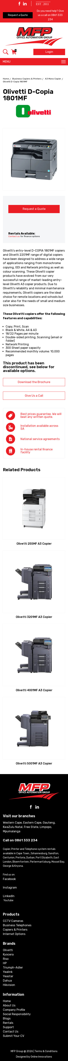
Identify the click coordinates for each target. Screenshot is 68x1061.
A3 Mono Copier (53, 79)
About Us (9, 1005)
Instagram (10, 887)
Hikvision (9, 985)
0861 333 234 (26, 840)
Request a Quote (18, 15)
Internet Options (14, 934)
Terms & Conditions (46, 1051)
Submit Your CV (13, 1036)
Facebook (9, 879)
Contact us (14, 236)
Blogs (7, 1018)
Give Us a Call (34, 395)
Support (8, 1027)
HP (5, 963)
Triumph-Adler (13, 967)
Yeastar (8, 976)
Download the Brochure (34, 382)
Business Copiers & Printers (27, 79)
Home (6, 79)
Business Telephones (17, 925)
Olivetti (8, 950)
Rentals (8, 1023)
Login (49, 52)
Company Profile (14, 1009)
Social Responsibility (17, 1014)
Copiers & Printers (15, 929)
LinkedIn (9, 896)
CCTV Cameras (13, 921)
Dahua (7, 980)
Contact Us (10, 1031)
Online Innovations (41, 1056)
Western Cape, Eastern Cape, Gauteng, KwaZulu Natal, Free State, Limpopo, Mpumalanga (29, 827)
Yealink (8, 972)
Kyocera (8, 954)
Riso (6, 959)
